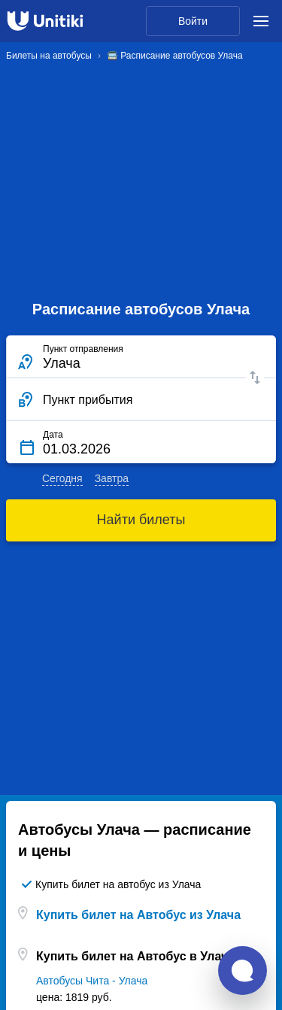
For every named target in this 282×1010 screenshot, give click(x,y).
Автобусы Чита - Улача (91, 981)
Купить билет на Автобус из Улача (138, 914)
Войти (193, 21)
